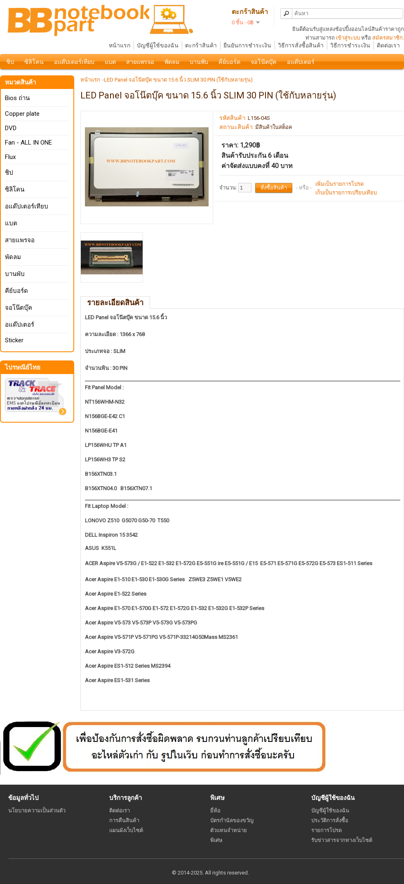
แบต (110, 61)
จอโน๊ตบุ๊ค (264, 61)
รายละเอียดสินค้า (115, 303)
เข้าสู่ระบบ (348, 38)
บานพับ (199, 61)
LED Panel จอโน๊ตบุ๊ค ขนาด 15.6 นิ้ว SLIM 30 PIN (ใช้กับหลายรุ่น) (178, 80)
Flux (10, 157)
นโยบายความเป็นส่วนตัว (37, 810)
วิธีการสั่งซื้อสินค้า (301, 45)
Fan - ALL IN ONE (28, 142)
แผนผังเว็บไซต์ (126, 830)
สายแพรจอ (140, 61)
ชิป (10, 61)
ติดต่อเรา (388, 45)
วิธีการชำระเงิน (350, 45)
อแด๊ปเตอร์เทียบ (74, 61)
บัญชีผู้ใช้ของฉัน (158, 45)
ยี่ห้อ (215, 810)
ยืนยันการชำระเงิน (247, 45)
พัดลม (171, 61)
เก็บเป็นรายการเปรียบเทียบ (346, 192)
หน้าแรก (119, 45)
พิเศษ (216, 840)
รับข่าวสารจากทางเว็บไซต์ (341, 840)
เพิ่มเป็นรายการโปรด (339, 184)
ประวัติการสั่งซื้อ (329, 820)
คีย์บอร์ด (229, 61)
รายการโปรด (326, 830)
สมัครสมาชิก (387, 38)
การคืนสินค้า (124, 820)
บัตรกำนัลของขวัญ (232, 820)
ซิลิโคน (34, 61)
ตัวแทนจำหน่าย (228, 830)
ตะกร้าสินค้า (201, 45)
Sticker (14, 340)
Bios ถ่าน (17, 98)
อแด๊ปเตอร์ (301, 61)
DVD (10, 128)
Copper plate (22, 113)
